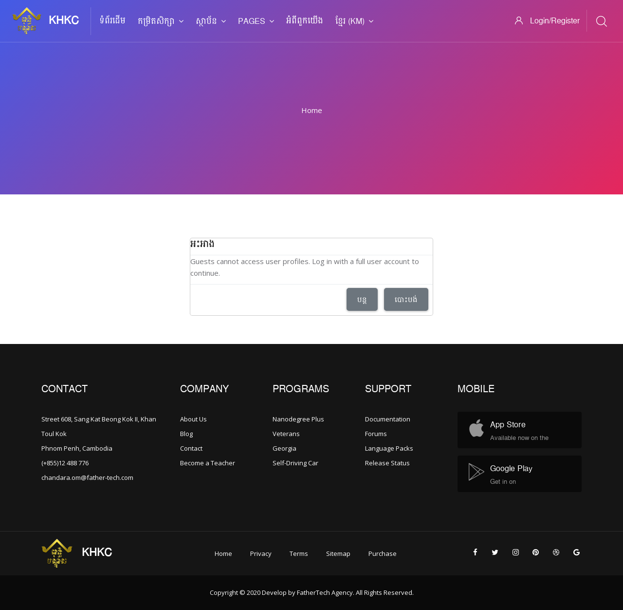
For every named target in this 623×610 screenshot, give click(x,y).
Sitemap (338, 553)
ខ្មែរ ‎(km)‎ (354, 21)
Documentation (387, 419)
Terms (299, 553)
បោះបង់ (406, 299)
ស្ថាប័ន (211, 21)
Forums (376, 433)
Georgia (284, 448)
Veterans (286, 433)
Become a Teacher (207, 462)
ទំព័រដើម (112, 21)
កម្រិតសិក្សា (160, 21)
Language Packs (389, 448)
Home (311, 110)
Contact (191, 448)
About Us (193, 419)
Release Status (387, 462)
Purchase (382, 553)
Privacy (261, 553)
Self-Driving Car (295, 462)
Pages (256, 21)
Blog (186, 433)
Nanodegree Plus (298, 419)
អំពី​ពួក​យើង (304, 21)
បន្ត (362, 299)
